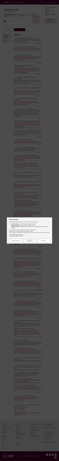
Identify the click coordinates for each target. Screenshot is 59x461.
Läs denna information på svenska (16, 235)
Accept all (43, 240)
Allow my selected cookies (29, 240)
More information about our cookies (16, 234)
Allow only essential (15, 240)
